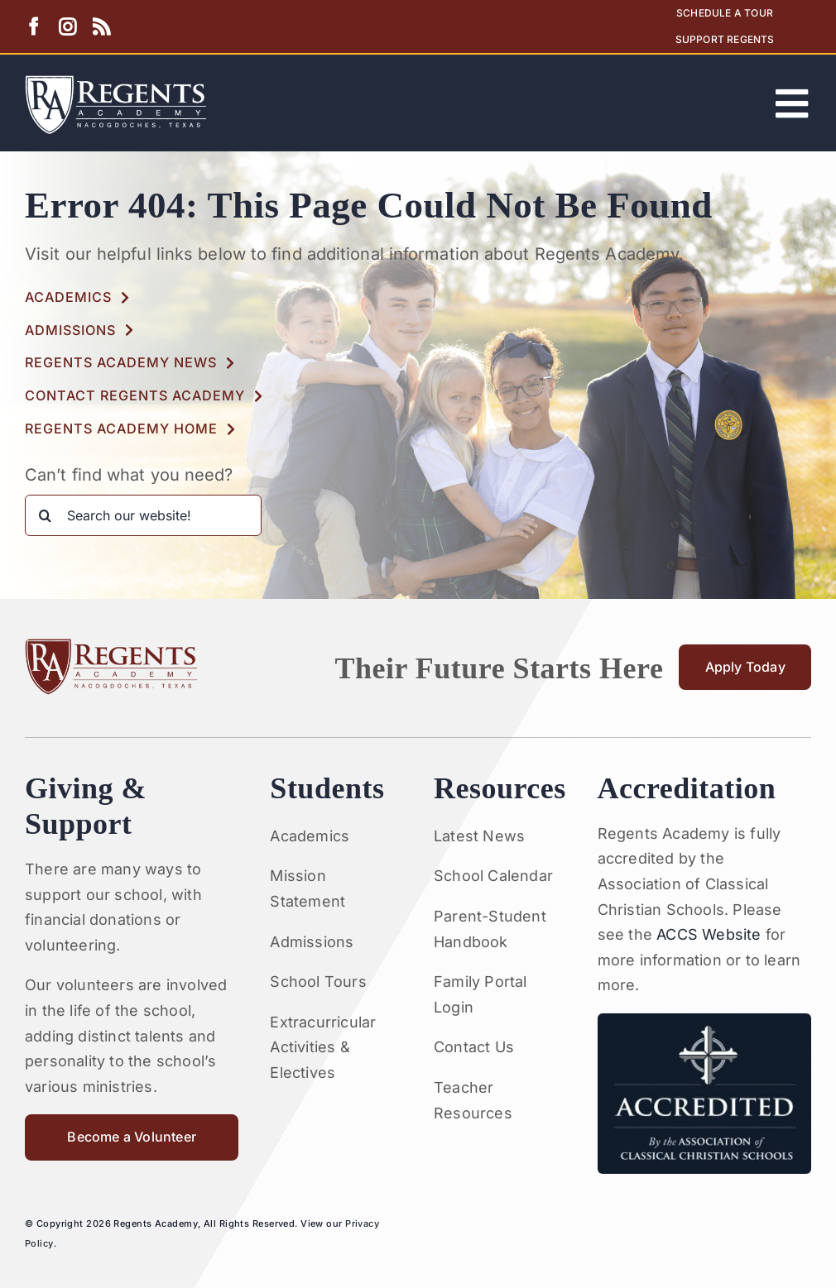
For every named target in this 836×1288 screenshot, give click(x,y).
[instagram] (67, 27)
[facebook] (33, 27)
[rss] (101, 27)
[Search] (45, 515)
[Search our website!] (143, 515)
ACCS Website (708, 934)
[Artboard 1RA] (116, 82)
